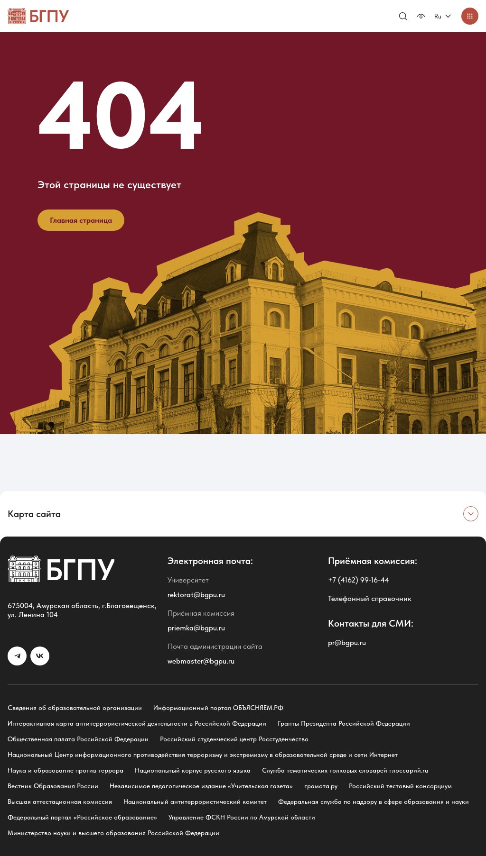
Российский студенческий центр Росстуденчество (234, 739)
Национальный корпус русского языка (193, 770)
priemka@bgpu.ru (196, 627)
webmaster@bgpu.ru (201, 660)
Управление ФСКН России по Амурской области (241, 817)
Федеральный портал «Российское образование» (82, 817)
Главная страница (81, 220)
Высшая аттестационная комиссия (60, 801)
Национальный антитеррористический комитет (195, 801)
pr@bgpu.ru (347, 642)
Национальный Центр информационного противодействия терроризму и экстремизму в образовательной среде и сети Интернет (203, 754)
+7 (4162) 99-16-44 (358, 579)
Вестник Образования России (53, 786)
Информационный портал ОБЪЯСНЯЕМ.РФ (218, 707)
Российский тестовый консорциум (400, 786)
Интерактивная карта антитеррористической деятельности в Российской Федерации (137, 723)
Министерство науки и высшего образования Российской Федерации (113, 833)
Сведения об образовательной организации (75, 707)
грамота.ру (320, 786)
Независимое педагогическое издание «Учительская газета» (201, 786)
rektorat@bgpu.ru (196, 594)
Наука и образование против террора (65, 770)
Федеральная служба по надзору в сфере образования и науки (373, 801)
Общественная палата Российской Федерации (78, 739)
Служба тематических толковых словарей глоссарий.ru (345, 770)
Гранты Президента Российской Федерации (344, 723)
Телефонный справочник (369, 598)
